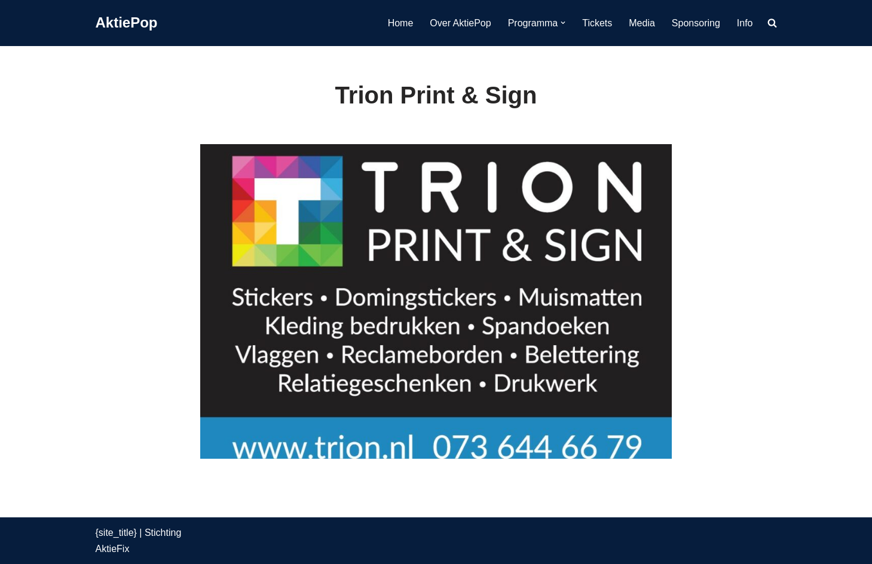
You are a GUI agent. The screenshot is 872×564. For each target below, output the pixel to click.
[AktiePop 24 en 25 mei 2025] (127, 23)
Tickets (597, 23)
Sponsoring (696, 23)
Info (745, 23)
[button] (563, 22)
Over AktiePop (460, 23)
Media (642, 23)
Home (401, 23)
